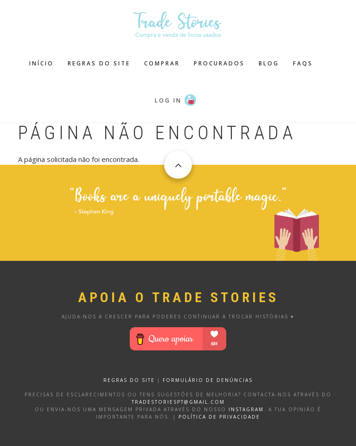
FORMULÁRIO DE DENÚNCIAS (208, 380)
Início (41, 63)
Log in (168, 100)
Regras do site (99, 63)
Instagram (246, 409)
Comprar (162, 63)
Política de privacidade (219, 417)
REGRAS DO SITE (129, 380)
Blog (269, 63)
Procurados (219, 63)
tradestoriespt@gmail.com (178, 402)
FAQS (303, 63)
